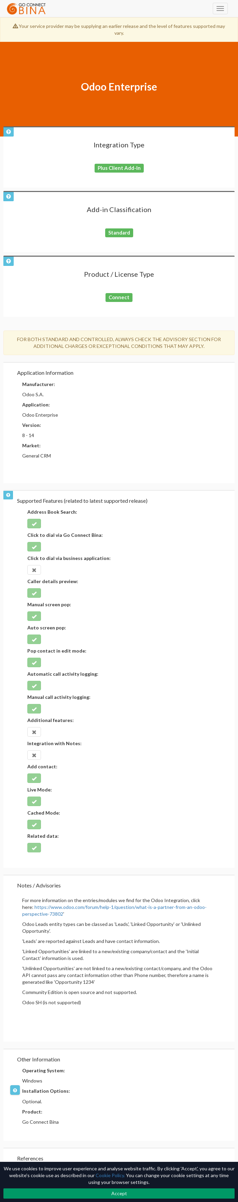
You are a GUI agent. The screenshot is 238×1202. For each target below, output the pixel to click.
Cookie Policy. (110, 1175)
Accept (119, 1193)
